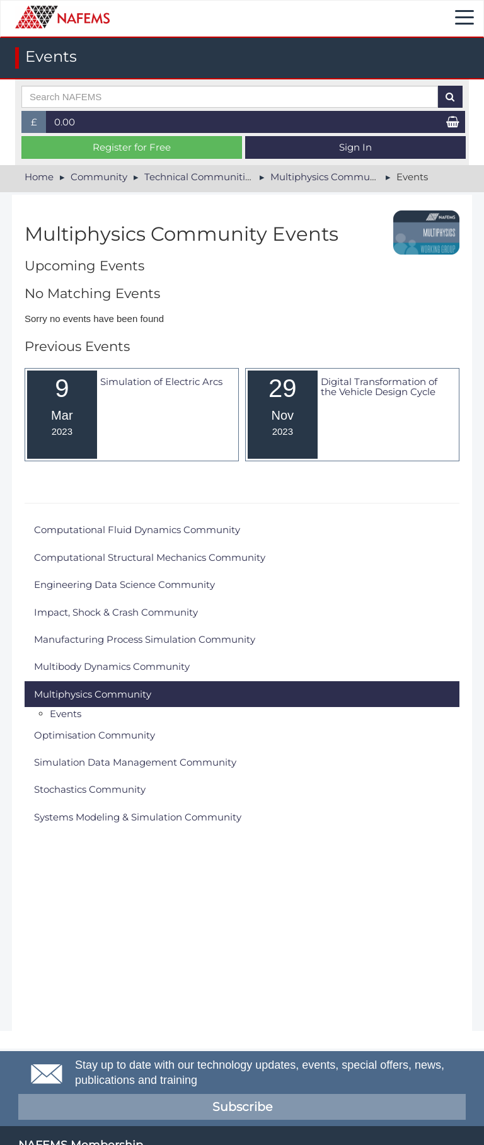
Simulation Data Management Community (135, 762)
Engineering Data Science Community (124, 584)
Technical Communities (199, 177)
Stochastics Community (90, 789)
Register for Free (132, 147)
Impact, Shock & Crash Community (116, 612)
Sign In (355, 147)
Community (99, 177)
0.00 (64, 122)
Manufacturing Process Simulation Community (144, 639)
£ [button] (39, 124)
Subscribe (242, 1107)
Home (39, 177)
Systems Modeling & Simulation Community (137, 817)
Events (65, 714)
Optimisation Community (94, 735)
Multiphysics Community (329, 177)
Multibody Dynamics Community (112, 666)
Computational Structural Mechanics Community (149, 557)
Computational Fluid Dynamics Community (137, 530)
